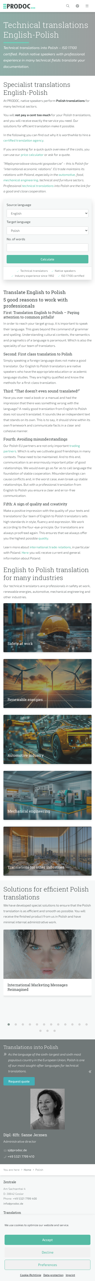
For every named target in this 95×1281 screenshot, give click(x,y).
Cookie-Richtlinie (30, 1274)
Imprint (70, 1274)
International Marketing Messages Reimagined (38, 987)
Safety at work (20, 643)
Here (25, 552)
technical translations (38, 186)
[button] (68, 6)
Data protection (53, 1274)
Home (27, 1169)
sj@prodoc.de (17, 1150)
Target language (19, 222)
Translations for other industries (36, 867)
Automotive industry (26, 755)
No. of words (16, 239)
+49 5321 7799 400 (25, 1198)
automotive (67, 174)
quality (43, 538)
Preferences (47, 1265)
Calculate (47, 259)
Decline (47, 1252)
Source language (19, 205)
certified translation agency (23, 140)
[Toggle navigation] (87, 6)
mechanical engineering (20, 180)
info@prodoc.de (13, 1203)
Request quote (19, 1081)
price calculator (32, 155)
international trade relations (50, 547)
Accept (47, 1240)
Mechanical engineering (29, 811)
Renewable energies (25, 699)
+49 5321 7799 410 (21, 1156)
